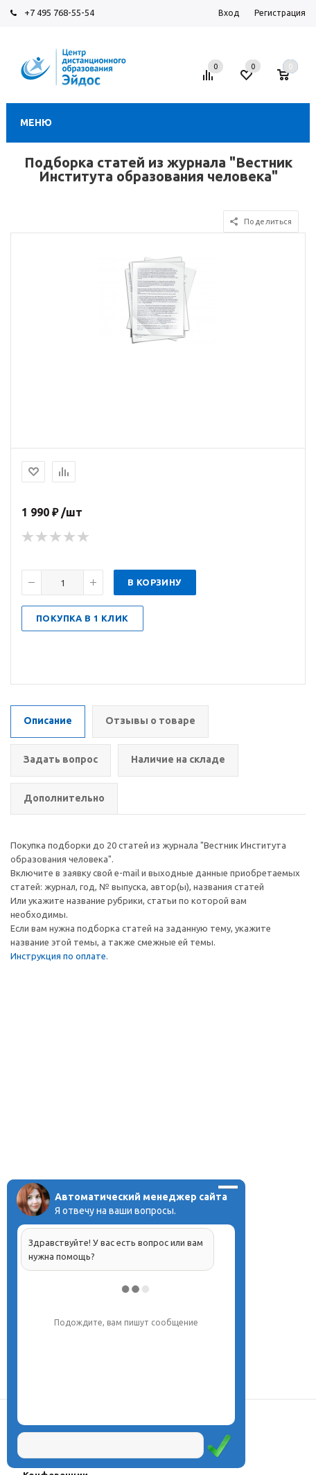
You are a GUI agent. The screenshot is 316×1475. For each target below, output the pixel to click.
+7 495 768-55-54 (59, 12)
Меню (36, 122)
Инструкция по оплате (58, 956)
